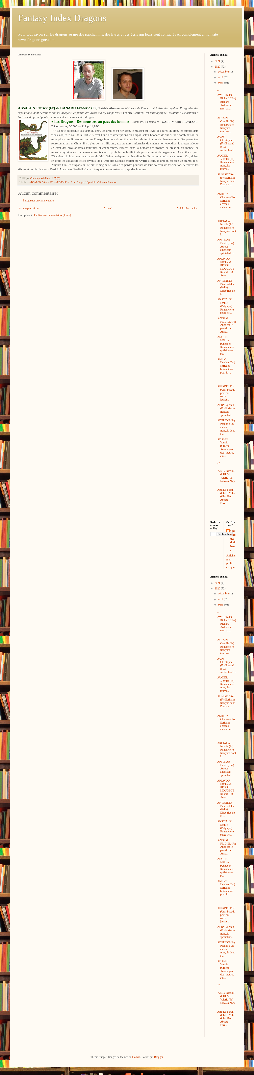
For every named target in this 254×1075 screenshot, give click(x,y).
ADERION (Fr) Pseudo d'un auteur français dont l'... (226, 427)
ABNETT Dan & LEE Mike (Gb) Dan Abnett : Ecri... (226, 496)
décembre (223, 71)
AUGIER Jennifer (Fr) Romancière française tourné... (225, 162)
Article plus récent (29, 208)
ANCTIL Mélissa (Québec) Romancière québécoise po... (225, 345)
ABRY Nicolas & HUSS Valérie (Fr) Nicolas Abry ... (226, 477)
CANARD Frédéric (59, 182)
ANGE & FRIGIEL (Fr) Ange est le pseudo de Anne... (226, 325)
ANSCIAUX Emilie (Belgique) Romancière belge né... (225, 306)
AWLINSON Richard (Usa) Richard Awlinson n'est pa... (226, 102)
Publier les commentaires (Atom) (52, 215)
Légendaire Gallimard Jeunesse (101, 182)
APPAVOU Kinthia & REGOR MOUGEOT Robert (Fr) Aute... (225, 267)
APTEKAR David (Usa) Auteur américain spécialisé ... (225, 246)
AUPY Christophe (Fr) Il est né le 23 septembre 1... (226, 143)
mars (221, 82)
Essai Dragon (77, 182)
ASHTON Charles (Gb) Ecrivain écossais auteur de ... (226, 201)
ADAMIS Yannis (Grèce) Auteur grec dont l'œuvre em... (225, 448)
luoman (136, 1057)
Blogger (158, 1057)
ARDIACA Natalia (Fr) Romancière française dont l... (226, 228)
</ (218, 463)
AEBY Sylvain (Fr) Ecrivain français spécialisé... (226, 409)
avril (221, 77)
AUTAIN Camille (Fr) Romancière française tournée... (225, 125)
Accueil (108, 208)
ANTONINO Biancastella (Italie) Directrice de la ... (226, 287)
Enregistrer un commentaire (38, 200)
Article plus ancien (186, 208)
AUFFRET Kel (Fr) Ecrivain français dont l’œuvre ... (226, 179)
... (218, 89)
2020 (218, 66)
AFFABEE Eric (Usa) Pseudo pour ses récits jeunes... (226, 393)
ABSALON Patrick (39, 182)
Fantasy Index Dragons (62, 18)
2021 (218, 61)
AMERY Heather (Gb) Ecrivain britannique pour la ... (226, 366)
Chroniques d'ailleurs (233, 540)
